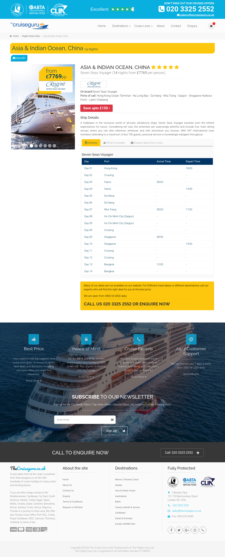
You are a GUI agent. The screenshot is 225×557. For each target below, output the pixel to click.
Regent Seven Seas (31, 36)
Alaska (118, 485)
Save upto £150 (96, 108)
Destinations (120, 26)
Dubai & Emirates (124, 518)
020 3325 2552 (186, 9)
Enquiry (192, 26)
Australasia (121, 496)
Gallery (19, 58)
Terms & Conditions (72, 501)
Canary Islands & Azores (127, 507)
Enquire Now (154, 303)
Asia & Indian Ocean (125, 490)
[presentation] (144, 420)
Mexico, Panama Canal (126, 479)
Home (102, 26)
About (161, 26)
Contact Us (68, 490)
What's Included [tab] (114, 142)
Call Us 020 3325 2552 (107, 304)
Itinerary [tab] (91, 142)
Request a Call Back (73, 507)
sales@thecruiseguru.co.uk (195, 15)
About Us (67, 485)
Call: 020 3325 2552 (182, 453)
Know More (34, 378)
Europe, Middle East (125, 523)
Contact (176, 26)
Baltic (118, 501)
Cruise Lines (142, 26)
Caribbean (120, 512)
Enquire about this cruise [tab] (147, 142)
